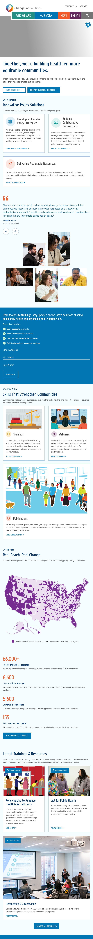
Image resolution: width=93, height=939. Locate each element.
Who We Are (23, 15)
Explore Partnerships (59, 148)
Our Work (46, 15)
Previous (6, 231)
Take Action (10, 828)
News (64, 15)
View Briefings (56, 828)
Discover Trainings (13, 456)
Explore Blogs (11, 916)
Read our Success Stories (17, 735)
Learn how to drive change (16, 148)
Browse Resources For (14, 183)
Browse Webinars (57, 456)
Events (75, 15)
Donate (83, 6)
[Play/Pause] (88, 24)
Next (15, 231)
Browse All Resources (46, 926)
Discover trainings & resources (42, 90)
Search (87, 15)
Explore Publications (14, 535)
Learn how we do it (13, 90)
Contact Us (71, 6)
